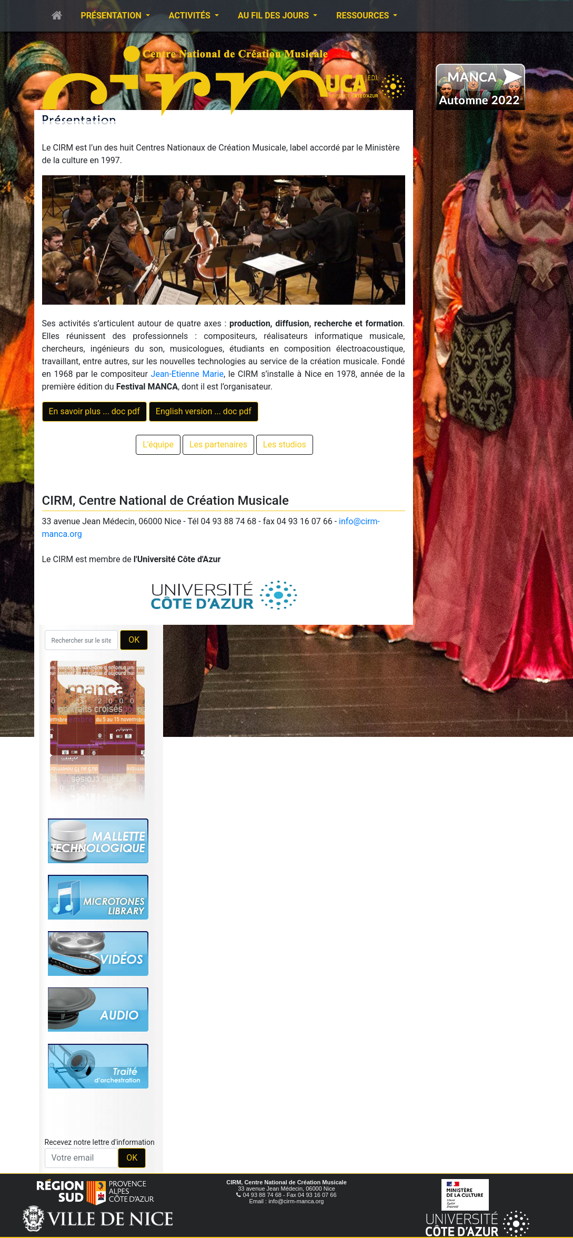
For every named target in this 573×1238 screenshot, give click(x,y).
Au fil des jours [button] (274, 16)
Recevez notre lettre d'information (100, 1142)
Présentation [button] (112, 16)
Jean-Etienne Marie (187, 374)
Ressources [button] (363, 16)
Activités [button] (191, 16)
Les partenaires (218, 445)
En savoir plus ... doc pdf (94, 411)
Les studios (284, 445)
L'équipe (158, 445)
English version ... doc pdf (204, 411)
